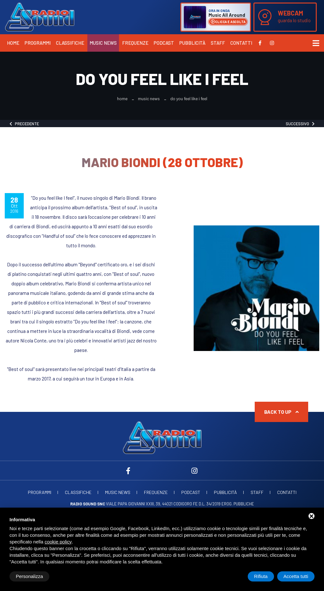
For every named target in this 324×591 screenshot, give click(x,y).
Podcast (164, 43)
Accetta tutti (296, 576)
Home (13, 43)
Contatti (241, 43)
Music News (103, 43)
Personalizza (29, 576)
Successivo (300, 123)
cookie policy (58, 541)
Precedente (24, 123)
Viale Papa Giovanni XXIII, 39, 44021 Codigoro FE (134, 503)
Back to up (281, 412)
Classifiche (70, 43)
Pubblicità (192, 43)
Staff (218, 43)
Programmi (38, 43)
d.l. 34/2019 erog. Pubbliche (226, 503)
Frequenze (135, 43)
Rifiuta (261, 576)
